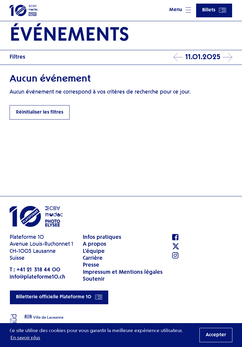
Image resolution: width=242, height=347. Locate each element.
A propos (94, 244)
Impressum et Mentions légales (123, 272)
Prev (178, 57)
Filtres (17, 57)
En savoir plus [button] (25, 338)
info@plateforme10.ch (37, 277)
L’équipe (94, 251)
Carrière (93, 258)
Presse (91, 265)
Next (227, 57)
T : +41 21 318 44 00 (35, 270)
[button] (180, 10)
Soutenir (94, 279)
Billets (214, 10)
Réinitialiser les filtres (39, 112)
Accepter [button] (216, 335)
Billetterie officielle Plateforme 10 (59, 297)
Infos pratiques (102, 237)
